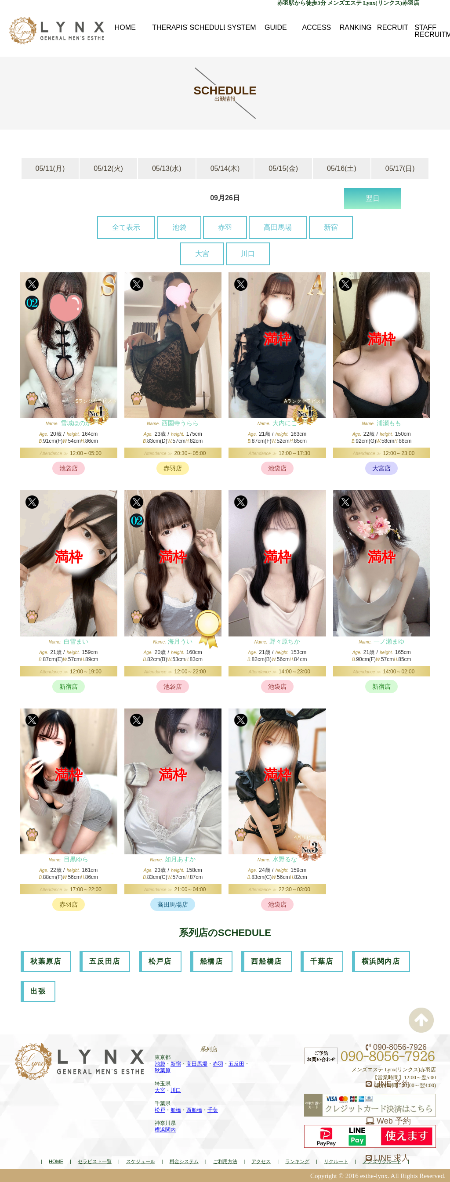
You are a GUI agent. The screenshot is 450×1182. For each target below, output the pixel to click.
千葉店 (322, 961)
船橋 (176, 1110)
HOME (56, 1161)
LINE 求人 (388, 1157)
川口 (248, 253)
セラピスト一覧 (95, 1161)
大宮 (202, 253)
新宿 (331, 227)
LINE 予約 (388, 1084)
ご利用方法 (225, 1161)
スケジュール (140, 1161)
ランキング (297, 1161)
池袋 (179, 227)
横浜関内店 (381, 961)
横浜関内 (165, 1130)
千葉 (212, 1110)
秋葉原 (163, 1070)
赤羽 (225, 227)
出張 (38, 991)
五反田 (236, 1064)
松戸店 (160, 961)
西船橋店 (266, 961)
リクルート (336, 1161)
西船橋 (194, 1110)
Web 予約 (388, 1121)
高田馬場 (278, 227)
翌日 (373, 198)
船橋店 (211, 961)
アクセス (261, 1161)
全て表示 (126, 227)
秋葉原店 (45, 961)
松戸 (160, 1110)
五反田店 (104, 961)
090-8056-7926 (396, 1047)
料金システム (184, 1161)
